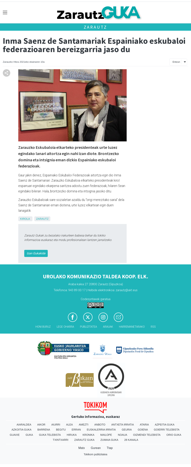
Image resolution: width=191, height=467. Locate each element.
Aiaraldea (24, 424)
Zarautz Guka (84, 439)
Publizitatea (88, 326)
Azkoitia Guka (22, 429)
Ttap (110, 448)
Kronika (88, 434)
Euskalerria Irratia (101, 429)
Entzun (176, 61)
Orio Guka (173, 434)
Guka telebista (50, 434)
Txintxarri (60, 439)
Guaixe (15, 434)
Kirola (25, 218)
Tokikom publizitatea (95, 454)
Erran (76, 429)
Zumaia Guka (109, 439)
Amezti (83, 424)
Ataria (144, 424)
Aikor (41, 424)
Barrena (43, 429)
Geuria (127, 429)
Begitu (61, 429)
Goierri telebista (166, 429)
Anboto (99, 424)
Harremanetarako (132, 326)
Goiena (143, 429)
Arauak (108, 326)
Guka (29, 434)
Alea (69, 424)
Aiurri (55, 424)
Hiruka (72, 434)
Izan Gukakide (36, 253)
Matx (81, 448)
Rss (153, 326)
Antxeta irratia (122, 424)
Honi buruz (43, 326)
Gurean (96, 448)
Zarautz (95, 27)
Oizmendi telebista (147, 434)
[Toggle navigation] (5, 12)
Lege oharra (65, 326)
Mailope (106, 434)
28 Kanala (131, 439)
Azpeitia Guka (164, 424)
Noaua (122, 434)
